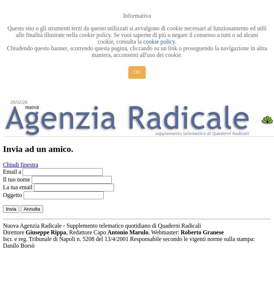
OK (137, 72)
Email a (12, 172)
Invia (11, 209)
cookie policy (159, 41)
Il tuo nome (16, 179)
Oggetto (12, 195)
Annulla (32, 209)
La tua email (17, 187)
